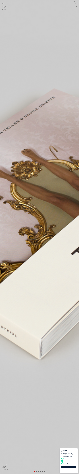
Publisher (4, 6)
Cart (76, 4)
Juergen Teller (5, 467)
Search (75, 1)
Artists (3, 4)
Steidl (3, 1)
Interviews (4, 9)
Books (3, 3)
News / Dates (5, 7)
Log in (76, 3)
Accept (69, 466)
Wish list (75, 6)
